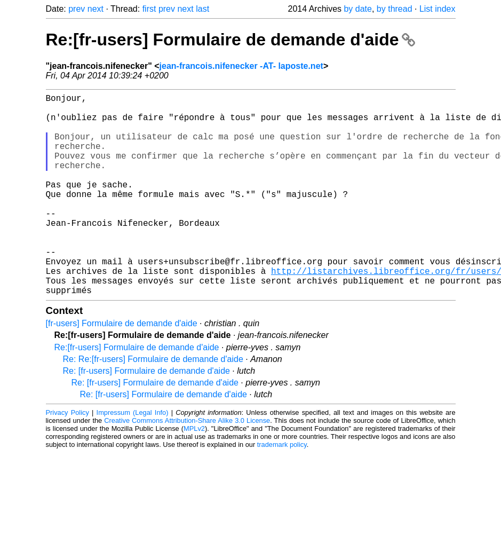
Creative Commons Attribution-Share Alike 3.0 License (187, 465)
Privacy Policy (67, 457)
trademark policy (282, 489)
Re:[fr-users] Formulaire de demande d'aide (231, 39)
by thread (394, 8)
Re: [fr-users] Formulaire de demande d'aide (146, 415)
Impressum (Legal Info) (133, 457)
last (202, 8)
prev (76, 8)
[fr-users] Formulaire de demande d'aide (121, 368)
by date (357, 8)
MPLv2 (194, 473)
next (96, 8)
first (149, 8)
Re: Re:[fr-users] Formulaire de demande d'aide (153, 403)
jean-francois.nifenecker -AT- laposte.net (241, 65)
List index (437, 8)
